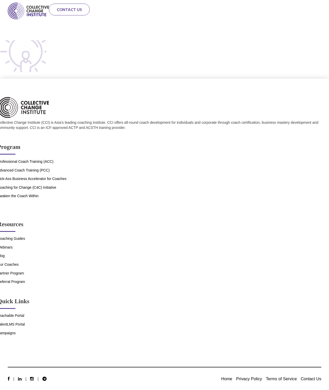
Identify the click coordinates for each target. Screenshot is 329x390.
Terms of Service (281, 378)
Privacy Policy (249, 378)
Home (226, 378)
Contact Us (69, 9)
